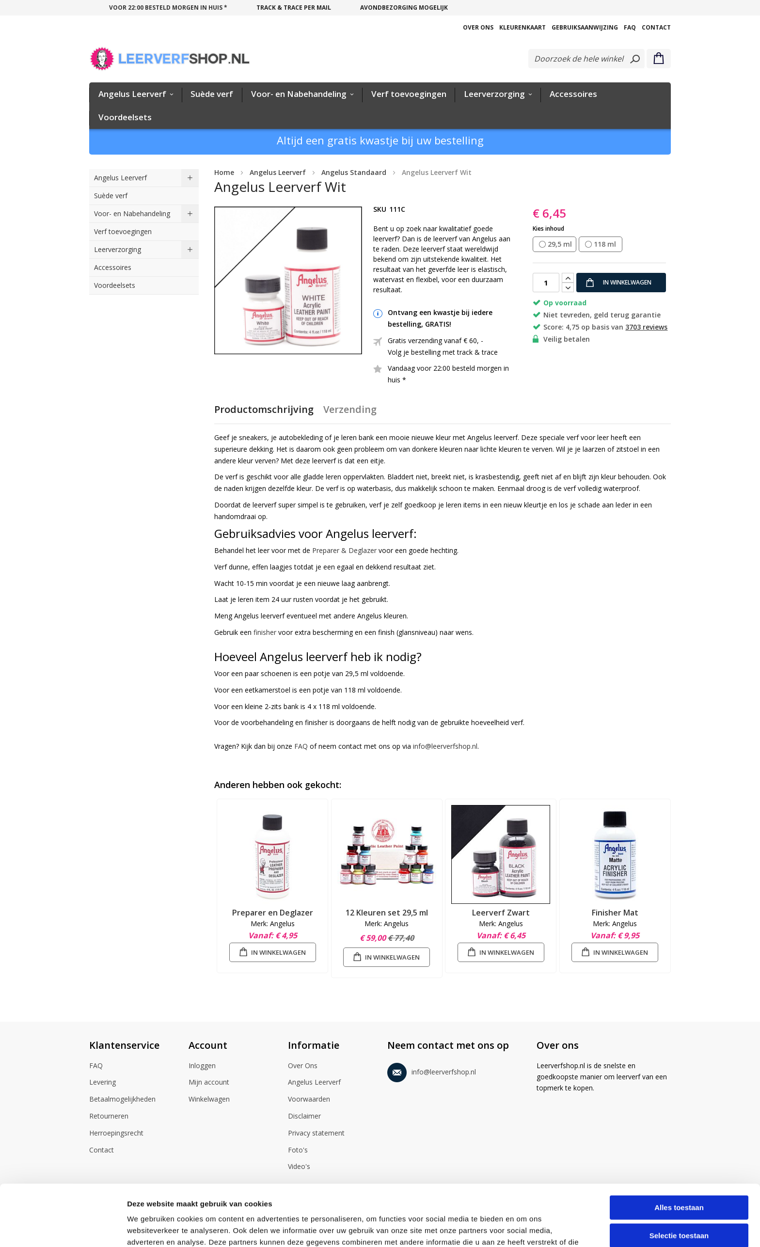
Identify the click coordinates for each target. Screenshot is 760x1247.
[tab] (264, 414)
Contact (656, 27)
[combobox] (586, 58)
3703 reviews (646, 326)
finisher (264, 632)
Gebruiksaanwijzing (585, 27)
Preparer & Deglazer (344, 550)
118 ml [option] (605, 244)
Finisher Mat (615, 912)
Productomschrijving (264, 409)
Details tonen (524, 1228)
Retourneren (108, 1116)
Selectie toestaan (679, 1178)
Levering (102, 1082)
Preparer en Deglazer (272, 912)
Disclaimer (304, 1116)
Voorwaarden (309, 1099)
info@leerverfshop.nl (445, 746)
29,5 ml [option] (560, 244)
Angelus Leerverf (314, 1082)
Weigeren (679, 1205)
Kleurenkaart (522, 27)
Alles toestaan (679, 1150)
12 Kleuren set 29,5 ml (387, 912)
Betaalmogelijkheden (122, 1099)
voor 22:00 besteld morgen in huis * (168, 7)
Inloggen (202, 1066)
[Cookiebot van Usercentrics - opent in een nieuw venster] (62, 1228)
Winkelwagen (209, 1099)
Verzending (350, 409)
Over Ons (478, 27)
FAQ (630, 27)
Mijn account (209, 1082)
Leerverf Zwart (501, 912)
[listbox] (602, 245)
